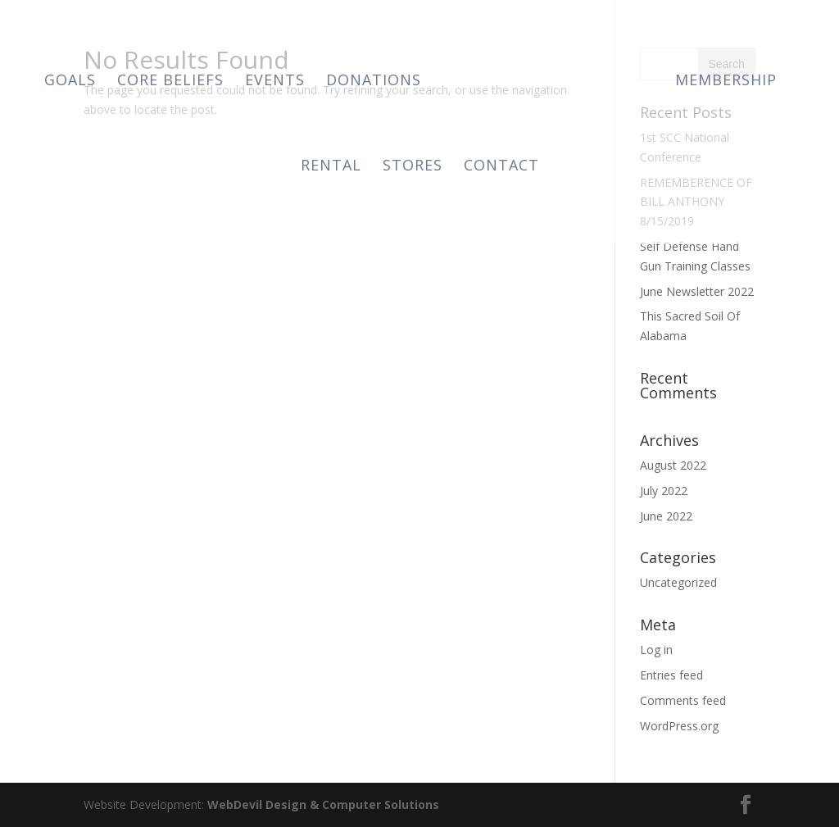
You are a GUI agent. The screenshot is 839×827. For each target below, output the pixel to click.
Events (275, 81)
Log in (656, 649)
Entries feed (671, 675)
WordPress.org (679, 726)
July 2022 (663, 490)
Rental (331, 167)
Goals (70, 81)
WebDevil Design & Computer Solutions (323, 804)
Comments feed (683, 700)
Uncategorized (678, 582)
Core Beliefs (170, 81)
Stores (412, 167)
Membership (726, 81)
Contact (501, 167)
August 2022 (673, 465)
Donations (373, 81)
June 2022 (666, 516)
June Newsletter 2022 (697, 291)
